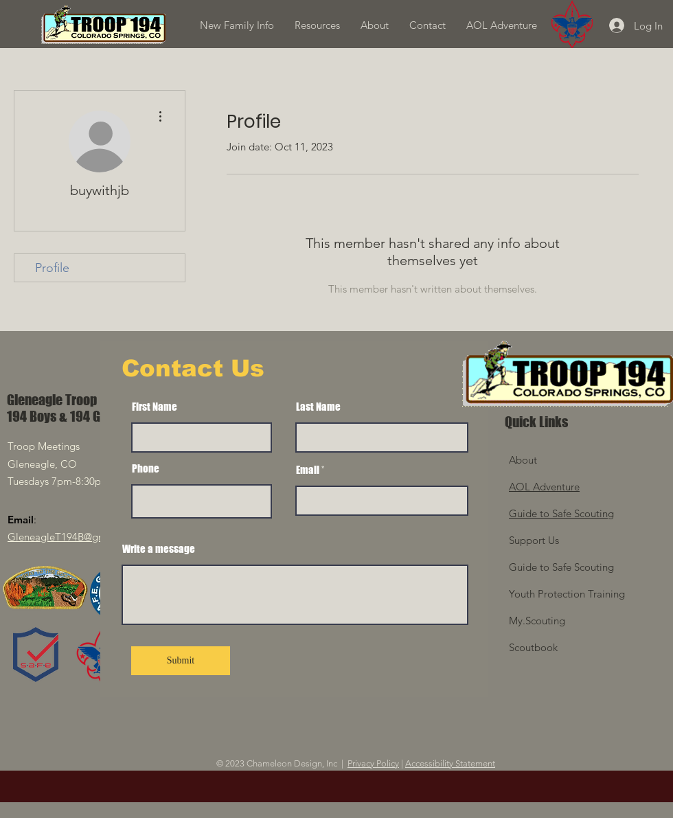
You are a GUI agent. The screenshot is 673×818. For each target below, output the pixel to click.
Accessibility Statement (450, 763)
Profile (52, 267)
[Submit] (180, 660)
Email (307, 470)
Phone (145, 469)
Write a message (158, 549)
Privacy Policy (373, 763)
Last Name (318, 407)
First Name (154, 407)
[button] (317, 25)
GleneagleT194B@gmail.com (74, 536)
